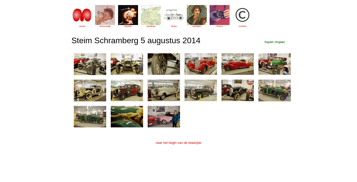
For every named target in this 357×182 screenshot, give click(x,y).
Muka (173, 26)
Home (82, 26)
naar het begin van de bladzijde (179, 143)
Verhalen (196, 26)
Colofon (243, 26)
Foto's (220, 26)
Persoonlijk (105, 26)
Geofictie (150, 26)
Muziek (128, 26)
